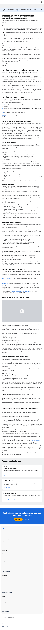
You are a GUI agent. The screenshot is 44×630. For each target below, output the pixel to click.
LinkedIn (4, 115)
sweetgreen (5, 104)
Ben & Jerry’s (5, 283)
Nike (3, 108)
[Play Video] (22, 311)
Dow (3, 285)
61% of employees (36, 440)
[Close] (41, 9)
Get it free (18, 519)
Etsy (3, 112)
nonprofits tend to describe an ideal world (20, 291)
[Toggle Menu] (41, 2)
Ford (3, 280)
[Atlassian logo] (7, 2)
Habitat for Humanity (7, 278)
